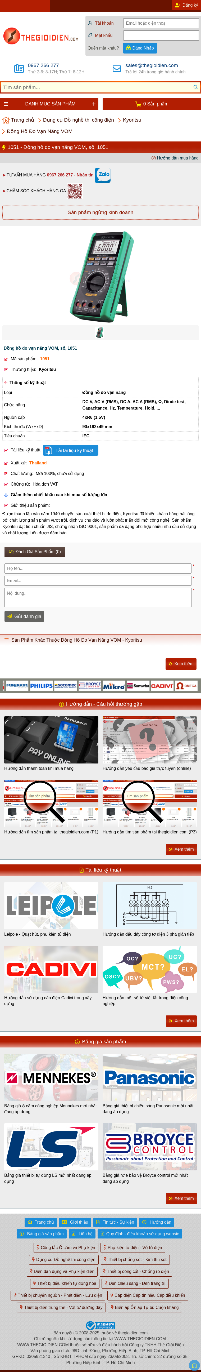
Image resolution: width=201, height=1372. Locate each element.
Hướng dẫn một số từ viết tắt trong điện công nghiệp (145, 1001)
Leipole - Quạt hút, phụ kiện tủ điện (37, 934)
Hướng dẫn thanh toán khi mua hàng (39, 768)
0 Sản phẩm (155, 103)
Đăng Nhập (143, 48)
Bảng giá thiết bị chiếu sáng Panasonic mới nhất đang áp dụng (148, 1109)
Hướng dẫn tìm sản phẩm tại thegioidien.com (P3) (150, 832)
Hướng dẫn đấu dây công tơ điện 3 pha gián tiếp (148, 934)
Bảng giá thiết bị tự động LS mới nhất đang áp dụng (48, 1178)
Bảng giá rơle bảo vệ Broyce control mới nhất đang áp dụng (145, 1178)
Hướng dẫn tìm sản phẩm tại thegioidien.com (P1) (51, 832)
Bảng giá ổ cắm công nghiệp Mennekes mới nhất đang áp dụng (50, 1109)
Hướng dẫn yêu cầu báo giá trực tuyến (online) (147, 768)
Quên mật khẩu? (103, 48)
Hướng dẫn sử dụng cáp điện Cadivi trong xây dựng (48, 1001)
